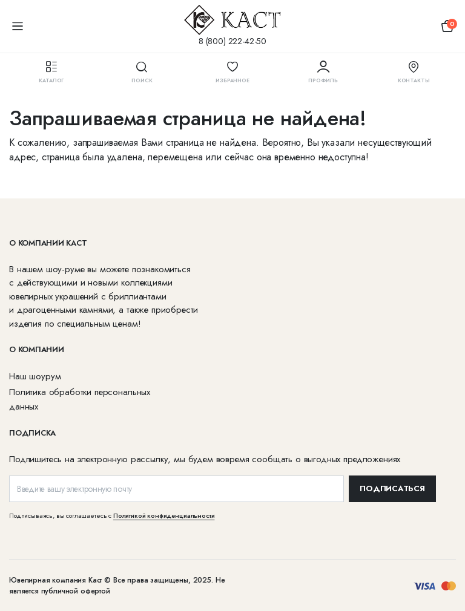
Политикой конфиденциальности (164, 515)
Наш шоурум (35, 376)
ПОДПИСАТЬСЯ (392, 488)
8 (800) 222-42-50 (232, 41)
